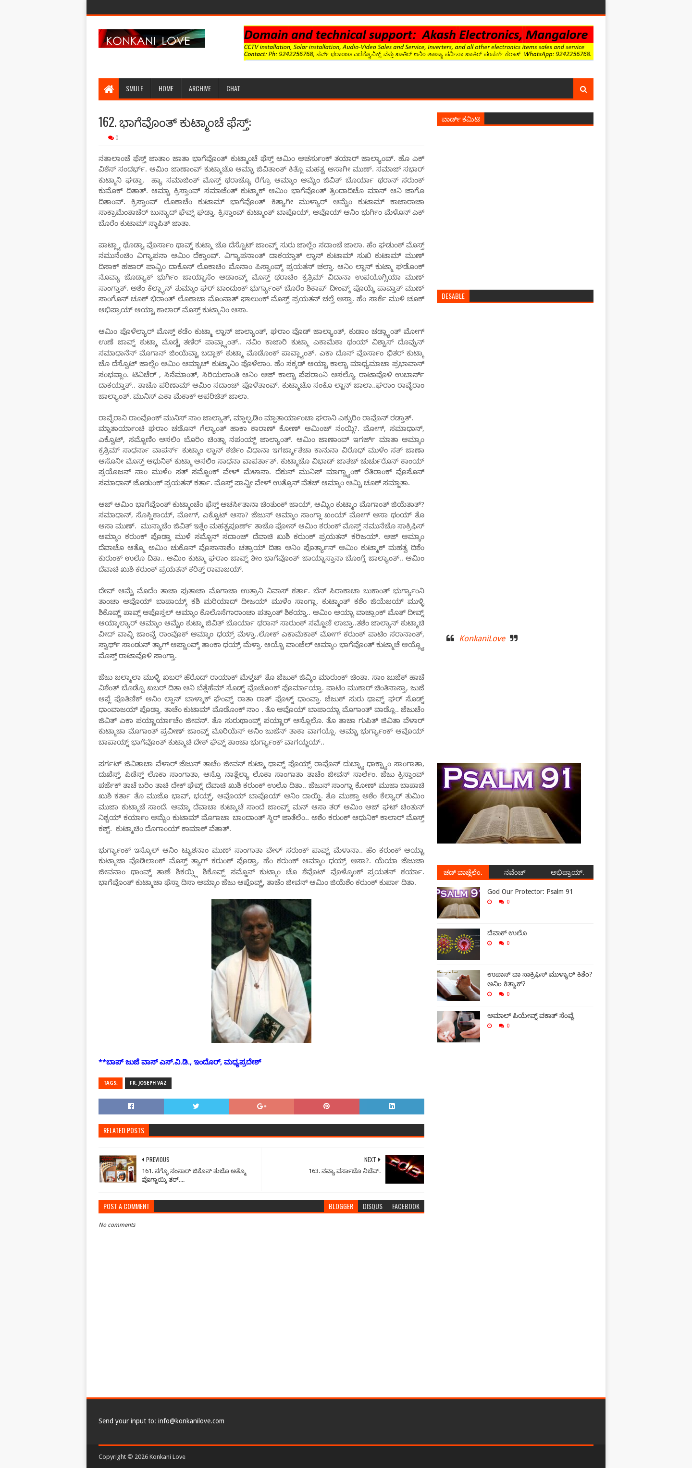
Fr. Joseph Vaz (148, 1083)
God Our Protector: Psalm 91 (530, 891)
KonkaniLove (482, 638)
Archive (200, 88)
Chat (233, 88)
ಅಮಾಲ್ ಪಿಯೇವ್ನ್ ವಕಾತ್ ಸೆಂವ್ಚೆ (530, 1015)
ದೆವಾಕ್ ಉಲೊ (507, 933)
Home (166, 88)
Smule (134, 88)
